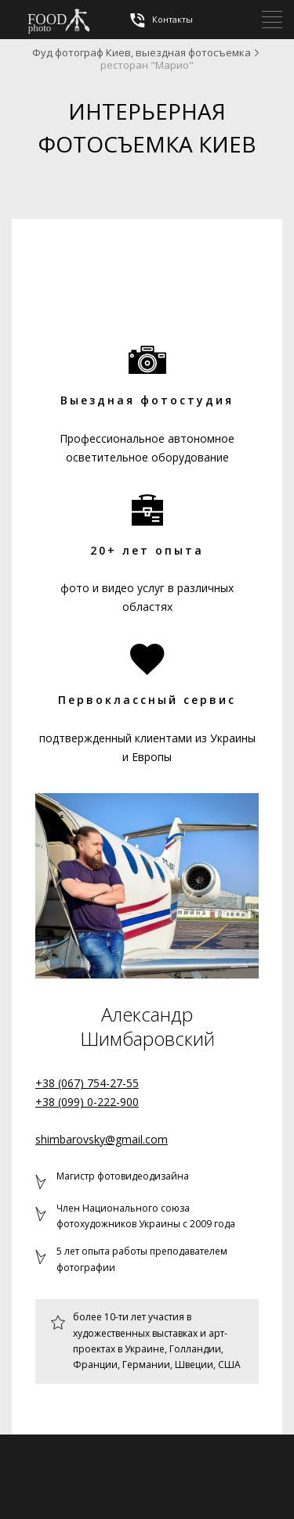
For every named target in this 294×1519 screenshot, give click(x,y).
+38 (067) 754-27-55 (87, 1083)
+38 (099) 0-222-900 (87, 1101)
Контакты (160, 20)
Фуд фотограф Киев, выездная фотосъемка (141, 52)
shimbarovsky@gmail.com (101, 1139)
